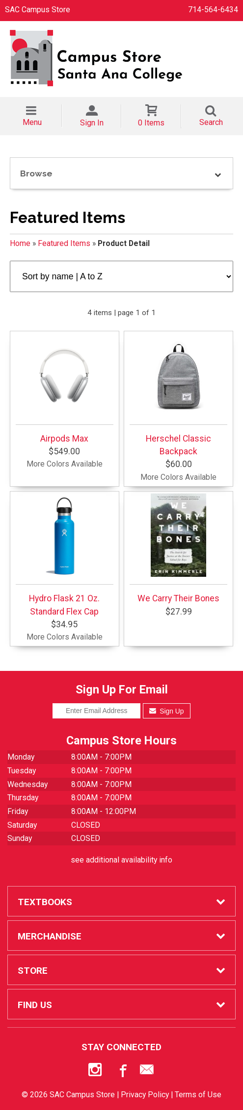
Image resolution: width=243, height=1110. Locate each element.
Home (20, 243)
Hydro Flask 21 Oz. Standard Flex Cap (64, 554)
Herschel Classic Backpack (178, 395)
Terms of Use (198, 1094)
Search (211, 122)
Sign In (92, 122)
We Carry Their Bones (178, 548)
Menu (32, 122)
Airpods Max (64, 389)
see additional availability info (121, 859)
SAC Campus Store (37, 9)
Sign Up (166, 711)
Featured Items (64, 243)
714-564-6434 (213, 9)
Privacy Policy (145, 1094)
